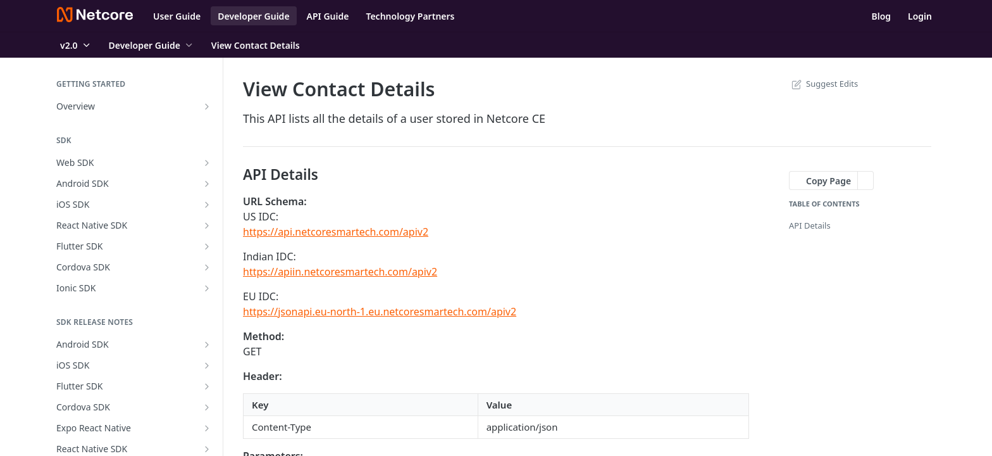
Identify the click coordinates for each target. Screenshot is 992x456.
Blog (881, 16)
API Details (810, 225)
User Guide (177, 16)
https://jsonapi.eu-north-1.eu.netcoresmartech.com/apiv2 (379, 312)
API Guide (328, 16)
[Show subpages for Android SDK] (207, 184)
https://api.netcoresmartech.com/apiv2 (335, 232)
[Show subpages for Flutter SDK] (207, 246)
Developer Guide (253, 16)
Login (920, 16)
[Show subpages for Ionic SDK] (207, 288)
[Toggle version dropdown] (76, 44)
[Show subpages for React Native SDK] (207, 225)
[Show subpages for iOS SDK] (207, 205)
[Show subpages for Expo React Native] (207, 428)
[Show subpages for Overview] (207, 106)
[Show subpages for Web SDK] (207, 163)
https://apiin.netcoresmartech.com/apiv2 (340, 272)
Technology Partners (410, 16)
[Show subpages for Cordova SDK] (207, 267)
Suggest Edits (823, 83)
